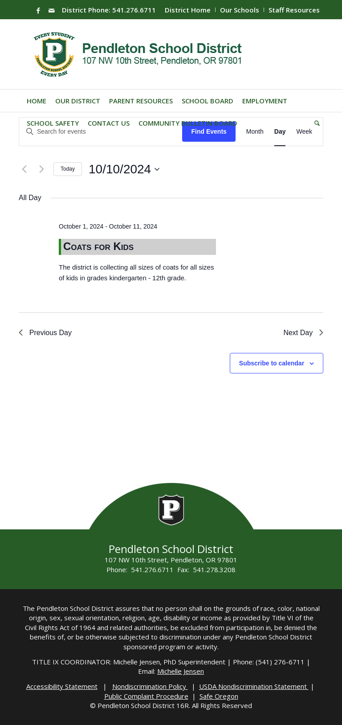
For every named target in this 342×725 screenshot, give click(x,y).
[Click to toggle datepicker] (124, 169)
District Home (188, 9)
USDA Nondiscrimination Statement (254, 686)
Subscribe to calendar (271, 363)
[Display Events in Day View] (280, 132)
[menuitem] (188, 10)
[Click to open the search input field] (315, 123)
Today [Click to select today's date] (68, 169)
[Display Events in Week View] (304, 132)
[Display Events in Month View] (255, 132)
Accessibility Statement (62, 686)
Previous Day (45, 332)
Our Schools (239, 9)
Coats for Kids (98, 246)
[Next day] (41, 169)
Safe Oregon (219, 696)
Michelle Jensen (180, 671)
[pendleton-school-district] (139, 54)
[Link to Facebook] (38, 10)
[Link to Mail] (51, 10)
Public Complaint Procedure (146, 696)
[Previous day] (24, 169)
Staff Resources (294, 9)
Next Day (303, 332)
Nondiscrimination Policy (150, 686)
